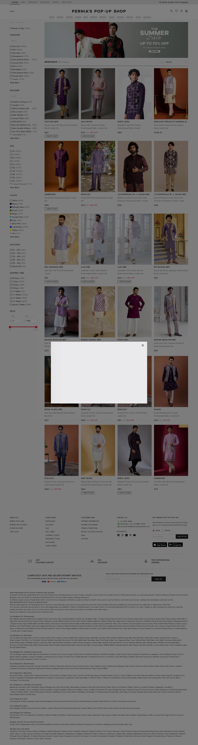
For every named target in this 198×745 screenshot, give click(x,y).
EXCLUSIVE (50, 525)
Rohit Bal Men (138, 638)
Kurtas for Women (48, 666)
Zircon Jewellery (33, 689)
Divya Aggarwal (110, 626)
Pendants (151, 687)
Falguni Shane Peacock (108, 619)
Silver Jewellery (90, 689)
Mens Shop (142, 678)
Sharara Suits (58, 701)
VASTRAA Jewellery (108, 654)
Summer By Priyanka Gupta (155, 619)
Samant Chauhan (85, 626)
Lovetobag (48, 657)
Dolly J (95, 619)
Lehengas (13, 666)
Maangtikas (75, 687)
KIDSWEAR (45, 2)
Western (106, 678)
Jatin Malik (160, 640)
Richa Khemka (113, 628)
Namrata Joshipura (56, 626)
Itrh (120, 628)
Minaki (12, 657)
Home (12, 22)
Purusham (37, 640)
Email (156, 530)
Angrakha (20, 678)
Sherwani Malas (82, 678)
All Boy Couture (155, 715)
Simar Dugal (66, 628)
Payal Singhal (135, 623)
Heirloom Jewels (140, 687)
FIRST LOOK (67, 2)
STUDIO (56, 2)
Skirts (172, 666)
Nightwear (40, 668)
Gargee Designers (84, 642)
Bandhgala (29, 678)
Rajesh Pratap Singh (18, 623)
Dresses (69, 666)
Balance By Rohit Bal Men (143, 645)
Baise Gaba (171, 619)
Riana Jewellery (22, 657)
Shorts (116, 675)
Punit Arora (14, 645)
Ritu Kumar (56, 623)
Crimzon (43, 659)
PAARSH (161, 642)
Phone (167, 530)
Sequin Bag (153, 692)
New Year (128, 724)
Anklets (130, 687)
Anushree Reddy (69, 619)
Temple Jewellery (60, 689)
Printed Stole (31, 694)
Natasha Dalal (25, 619)
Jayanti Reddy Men (161, 645)
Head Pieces (100, 687)
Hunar (124, 654)
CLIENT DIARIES (51, 546)
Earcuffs (92, 687)
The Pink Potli (78, 654)
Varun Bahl (21, 626)
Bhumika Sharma (71, 626)
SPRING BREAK (109, 645)
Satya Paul (48, 619)
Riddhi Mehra (33, 623)
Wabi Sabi (149, 638)
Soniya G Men (97, 645)
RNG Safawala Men (41, 645)
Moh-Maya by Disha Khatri (39, 654)
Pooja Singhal (37, 619)
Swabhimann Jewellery (149, 654)
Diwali (12, 724)
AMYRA (131, 657)
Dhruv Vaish (33, 638)
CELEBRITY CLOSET (53, 535)
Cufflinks (92, 678)
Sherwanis (61, 666)
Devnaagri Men (93, 640)
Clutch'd (88, 654)
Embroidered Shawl (17, 694)
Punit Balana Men (107, 640)
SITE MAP (84, 539)
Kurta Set (68, 701)
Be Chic (101, 657)
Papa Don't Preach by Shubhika (139, 621)
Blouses (48, 668)
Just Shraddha (165, 654)
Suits (52, 675)
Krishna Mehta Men (79, 640)
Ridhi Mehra (181, 619)
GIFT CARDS (50, 532)
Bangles (48, 687)
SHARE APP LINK (182, 536)
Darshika (58, 640)
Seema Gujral (98, 623)
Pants (57, 675)
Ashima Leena (181, 623)
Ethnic (99, 678)
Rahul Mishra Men (26, 645)
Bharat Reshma (47, 640)
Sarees (37, 666)
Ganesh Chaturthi (76, 724)
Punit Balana (168, 621)
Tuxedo (12, 678)
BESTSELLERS (50, 521)
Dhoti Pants (130, 666)
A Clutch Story (69, 657)
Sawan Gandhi (41, 628)
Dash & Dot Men (22, 638)
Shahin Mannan (181, 628)
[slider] (10, 327)
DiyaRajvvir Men (70, 642)
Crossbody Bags (102, 692)
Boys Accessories (133, 708)
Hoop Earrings (147, 689)
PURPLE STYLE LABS (17, 521)
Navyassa (76, 715)
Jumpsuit (50, 678)
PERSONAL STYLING (53, 539)
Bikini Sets (164, 666)
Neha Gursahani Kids (121, 715)
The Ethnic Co (27, 640)
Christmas (98, 724)
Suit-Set (137, 675)
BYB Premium (15, 717)
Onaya (35, 621)
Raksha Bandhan (45, 724)
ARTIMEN (29, 642)
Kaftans (98, 666)
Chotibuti (40, 715)
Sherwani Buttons (148, 675)
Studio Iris (149, 628)
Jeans (158, 675)
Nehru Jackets (47, 708)
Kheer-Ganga (15, 640)
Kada (185, 689)
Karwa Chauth (118, 724)
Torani (57, 628)
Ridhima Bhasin (45, 623)
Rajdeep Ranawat (181, 621)
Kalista (67, 621)
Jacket (83, 708)
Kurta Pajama (167, 675)
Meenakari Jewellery (164, 687)
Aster (118, 654)
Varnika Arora (56, 654)
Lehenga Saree (58, 668)
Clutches (48, 692)
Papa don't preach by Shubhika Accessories (152, 657)
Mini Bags (124, 692)
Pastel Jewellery (46, 689)
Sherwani (39, 675)
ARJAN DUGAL (58, 642)
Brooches (25, 680)
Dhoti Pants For (105, 701)
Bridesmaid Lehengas (116, 666)
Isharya (25, 654)
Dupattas (31, 668)
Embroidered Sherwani (71, 708)
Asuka (156, 638)
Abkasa (36, 642)
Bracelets (35, 687)
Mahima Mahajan (94, 621)
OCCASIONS (50, 542)
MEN (23, 2)
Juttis (31, 692)
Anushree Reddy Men (173, 640)
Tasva (12, 638)
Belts (26, 692)
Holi (17, 724)
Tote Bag (132, 692)
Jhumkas (130, 689)
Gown (75, 666)
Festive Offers (102, 668)
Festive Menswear (154, 678)
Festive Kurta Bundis (129, 678)
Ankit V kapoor (56, 638)
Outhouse (95, 654)
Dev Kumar (67, 640)
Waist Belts (72, 692)
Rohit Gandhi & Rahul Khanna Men (62, 645)
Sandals (20, 692)
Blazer (90, 708)
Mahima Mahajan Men (137, 642)
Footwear (13, 680)
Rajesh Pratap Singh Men (88, 638)
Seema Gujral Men (83, 645)
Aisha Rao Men (45, 642)
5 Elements (93, 657)
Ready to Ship (90, 668)
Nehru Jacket (24, 675)
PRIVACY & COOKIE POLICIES (92, 532)
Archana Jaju (95, 628)
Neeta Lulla (31, 626)
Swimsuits (23, 668)
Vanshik (102, 638)
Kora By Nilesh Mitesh (18, 647)
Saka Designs (143, 715)
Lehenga (31, 701)
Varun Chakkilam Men (178, 645)
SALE (47, 528)
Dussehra (65, 724)
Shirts (32, 675)
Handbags (56, 692)
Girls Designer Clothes (18, 701)
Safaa (104, 628)
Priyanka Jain (153, 626)
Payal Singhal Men (172, 642)
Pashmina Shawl (174, 692)
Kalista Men (97, 642)
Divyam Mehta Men (71, 638)
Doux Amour (58, 657)
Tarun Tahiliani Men (138, 640)
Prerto (36, 659)
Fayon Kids (14, 715)
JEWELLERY (32, 2)
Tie (20, 680)
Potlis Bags (39, 692)
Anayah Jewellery (36, 657)
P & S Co (23, 715)
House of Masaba (16, 628)
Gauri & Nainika (45, 621)
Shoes (13, 692)
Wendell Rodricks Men (124, 645)
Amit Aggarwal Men (122, 640)
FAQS (83, 535)
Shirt (95, 708)
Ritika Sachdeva (27, 659)
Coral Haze (110, 657)
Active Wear (175, 678)
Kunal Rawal (164, 638)
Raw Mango (14, 619)
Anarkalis (21, 666)
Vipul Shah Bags (121, 657)
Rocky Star (122, 619)
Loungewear (70, 678)
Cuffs (28, 687)
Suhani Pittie (14, 659)
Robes (110, 675)
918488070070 (182, 2)
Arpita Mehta (29, 628)
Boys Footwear (120, 708)
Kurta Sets (30, 666)
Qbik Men (150, 640)
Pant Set (166, 678)
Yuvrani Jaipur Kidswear (90, 715)
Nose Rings (65, 687)
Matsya (51, 628)
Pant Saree (80, 668)
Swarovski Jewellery (17, 689)
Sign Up (158, 579)
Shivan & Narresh (25, 621)
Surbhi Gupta (84, 628)
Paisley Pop (174, 657)
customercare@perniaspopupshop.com (131, 526)
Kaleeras (84, 687)
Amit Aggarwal (42, 626)
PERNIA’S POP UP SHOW (18, 525)
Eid (37, 724)
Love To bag (67, 654)
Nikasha (13, 626)
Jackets (178, 666)
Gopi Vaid (180, 626)
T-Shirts (123, 675)
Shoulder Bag (142, 692)
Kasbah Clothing (109, 642)
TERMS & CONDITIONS (89, 528)
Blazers (130, 675)
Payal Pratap (157, 621)
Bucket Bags (114, 692)
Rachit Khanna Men (17, 642)
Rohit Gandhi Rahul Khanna (164, 623)
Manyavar (13, 621)
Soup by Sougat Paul (167, 626)
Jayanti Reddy (58, 621)
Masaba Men (152, 642)
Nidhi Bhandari (82, 657)
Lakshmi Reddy (51, 715)
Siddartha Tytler (111, 623)
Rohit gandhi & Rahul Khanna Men (119, 638)
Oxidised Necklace (176, 689)
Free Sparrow (106, 715)
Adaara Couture (138, 628)
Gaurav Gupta (147, 623)
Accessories (59, 678)
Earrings (22, 687)
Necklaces (13, 687)
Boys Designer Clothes (18, 708)
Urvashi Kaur (16, 631)
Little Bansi (32, 715)
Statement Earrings (104, 689)
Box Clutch (163, 692)
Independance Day (27, 724)
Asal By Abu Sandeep (84, 619)
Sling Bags (90, 692)
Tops (92, 666)
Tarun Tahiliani (123, 623)
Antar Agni (57, 619)
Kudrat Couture (122, 642)
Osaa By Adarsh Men (135, 619)
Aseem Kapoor (27, 631)
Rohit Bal (65, 623)
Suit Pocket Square (92, 675)
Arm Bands (122, 687)
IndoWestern (115, 678)
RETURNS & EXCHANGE (89, 525)
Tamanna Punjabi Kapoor (164, 628)
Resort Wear (154, 666)
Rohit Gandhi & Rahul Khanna (81, 623)
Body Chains (111, 687)
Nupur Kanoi (121, 621)
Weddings (107, 724)
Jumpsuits (14, 668)
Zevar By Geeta (133, 654)
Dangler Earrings (119, 689)
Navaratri (57, 724)
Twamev (174, 638)
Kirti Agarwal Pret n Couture (172, 715)
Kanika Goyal (142, 626)
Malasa (74, 628)
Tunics (104, 666)
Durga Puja (89, 724)
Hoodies (103, 675)
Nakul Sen (111, 621)
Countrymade (44, 638)
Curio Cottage (15, 654)
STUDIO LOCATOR (16, 528)
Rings (42, 687)
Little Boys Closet (64, 715)
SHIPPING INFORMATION (90, 521)
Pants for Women (142, 666)
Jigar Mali (127, 628)
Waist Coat (72, 675)
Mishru (104, 621)
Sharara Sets (84, 666)
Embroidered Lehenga (43, 701)
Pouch (64, 692)
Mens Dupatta (40, 678)
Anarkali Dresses (85, 701)
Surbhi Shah (98, 626)
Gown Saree (69, 668)
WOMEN (15, 2)
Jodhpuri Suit (179, 675)
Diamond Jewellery (75, 689)
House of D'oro (177, 654)
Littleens (133, 715)
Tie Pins (80, 675)
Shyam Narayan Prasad (126, 626)
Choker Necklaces (161, 689)
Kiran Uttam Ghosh (79, 621)
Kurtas (46, 675)
